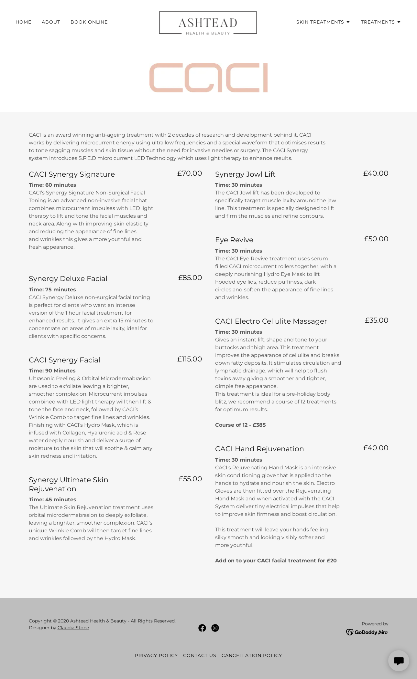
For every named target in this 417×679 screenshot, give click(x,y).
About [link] (51, 22)
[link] (208, 21)
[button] (323, 22)
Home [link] (23, 22)
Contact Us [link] (199, 655)
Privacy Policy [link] (156, 655)
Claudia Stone (73, 628)
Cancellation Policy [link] (252, 655)
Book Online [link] (89, 22)
